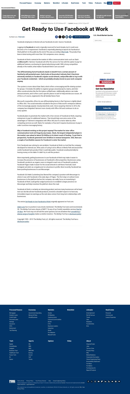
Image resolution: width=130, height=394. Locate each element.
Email (70, 36)
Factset (63, 382)
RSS (108, 381)
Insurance (12, 324)
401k (10, 326)
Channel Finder (90, 344)
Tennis (30, 359)
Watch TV (117, 3)
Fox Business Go (91, 368)
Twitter (59, 36)
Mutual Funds (52, 334)
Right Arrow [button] (127, 14)
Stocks (50, 313)
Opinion (51, 341)
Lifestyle (65, 3)
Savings (11, 321)
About (88, 341)
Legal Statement (30, 384)
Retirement (12, 328)
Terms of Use (111, 114)
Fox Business (13, 3)
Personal (108, 313)
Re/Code (65, 52)
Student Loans (13, 315)
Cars (87, 319)
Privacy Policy (102, 114)
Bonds (50, 321)
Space (11, 359)
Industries (51, 328)
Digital (11, 344)
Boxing (30, 352)
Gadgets (11, 348)
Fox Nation (89, 366)
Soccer (31, 355)
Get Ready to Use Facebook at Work (38, 202)
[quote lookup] (106, 40)
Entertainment (90, 313)
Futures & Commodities (54, 319)
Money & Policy (33, 315)
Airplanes (89, 321)
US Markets (51, 315)
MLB (30, 348)
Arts (87, 326)
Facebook (56, 36)
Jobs (87, 346)
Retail (49, 330)
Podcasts (98, 3)
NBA (30, 346)
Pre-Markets (51, 332)
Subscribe (107, 108)
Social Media (13, 346)
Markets (47, 3)
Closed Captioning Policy (93, 359)
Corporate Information (92, 357)
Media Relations (91, 355)
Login (109, 3)
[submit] (119, 40)
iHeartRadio (119, 381)
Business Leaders (53, 326)
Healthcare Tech (14, 352)
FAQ (87, 352)
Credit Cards (12, 317)
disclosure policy (75, 214)
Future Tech (12, 355)
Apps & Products (91, 370)
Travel (88, 317)
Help (49, 380)
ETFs (49, 324)
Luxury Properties (111, 317)
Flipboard (102, 381)
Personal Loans (13, 319)
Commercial (109, 315)
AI (10, 357)
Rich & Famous (90, 315)
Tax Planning (13, 330)
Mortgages (12, 313)
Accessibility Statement (93, 361)
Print (66, 36)
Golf (30, 357)
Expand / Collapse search (105, 3)
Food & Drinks (90, 324)
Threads (63, 36)
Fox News (89, 363)
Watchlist (56, 3)
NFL (30, 344)
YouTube (98, 381)
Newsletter (112, 381)
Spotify (115, 381)
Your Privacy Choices (41, 380)
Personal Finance (26, 3)
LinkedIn (105, 381)
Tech (84, 3)
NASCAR (31, 350)
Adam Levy (21, 207)
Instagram (95, 381)
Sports (31, 341)
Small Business (33, 317)
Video (91, 3)
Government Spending (35, 313)
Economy (38, 3)
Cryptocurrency (52, 317)
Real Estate (75, 3)
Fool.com (21, 37)
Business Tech (13, 350)
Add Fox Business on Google (82, 36)
